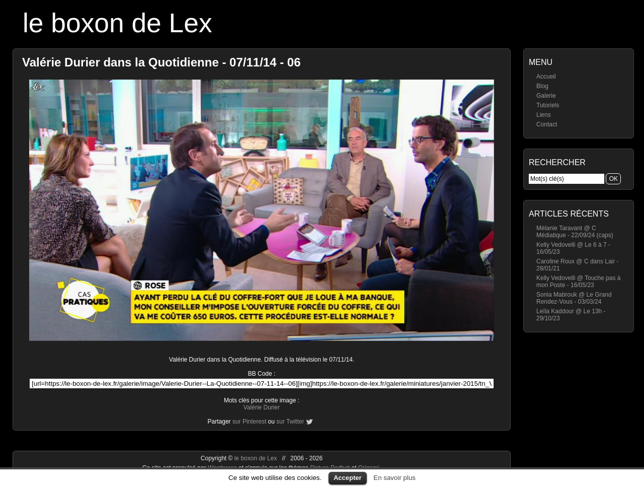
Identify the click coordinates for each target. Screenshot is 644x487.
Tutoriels (547, 105)
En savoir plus (394, 477)
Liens (543, 114)
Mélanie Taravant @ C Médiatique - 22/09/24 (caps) (574, 232)
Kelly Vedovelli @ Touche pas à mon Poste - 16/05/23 (578, 281)
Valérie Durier (262, 407)
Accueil (546, 76)
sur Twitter (290, 421)
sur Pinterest (249, 421)
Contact (546, 124)
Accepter (348, 477)
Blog (542, 86)
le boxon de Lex (117, 23)
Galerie (546, 95)
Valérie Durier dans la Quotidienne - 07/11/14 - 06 (161, 62)
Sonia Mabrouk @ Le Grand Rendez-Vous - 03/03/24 (574, 298)
